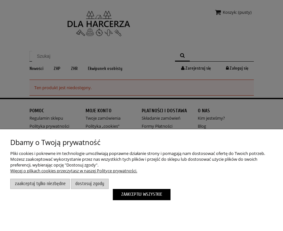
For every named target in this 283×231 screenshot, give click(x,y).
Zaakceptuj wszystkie (141, 194)
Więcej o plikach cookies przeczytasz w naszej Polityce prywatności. (73, 171)
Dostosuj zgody (89, 183)
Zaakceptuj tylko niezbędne (40, 183)
